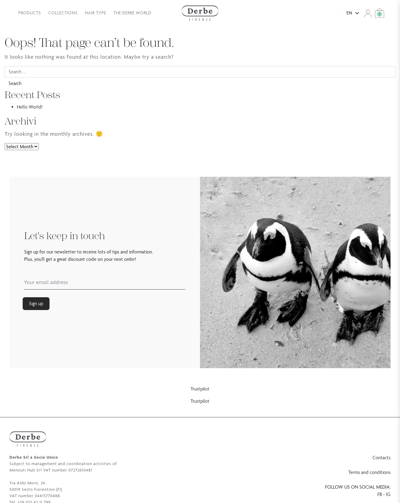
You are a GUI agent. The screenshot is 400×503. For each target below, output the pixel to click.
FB (379, 494)
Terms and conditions (369, 472)
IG (388, 494)
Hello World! (30, 107)
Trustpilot (200, 389)
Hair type (95, 12)
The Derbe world (132, 12)
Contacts (381, 457)
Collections (63, 12)
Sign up (36, 303)
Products (29, 12)
